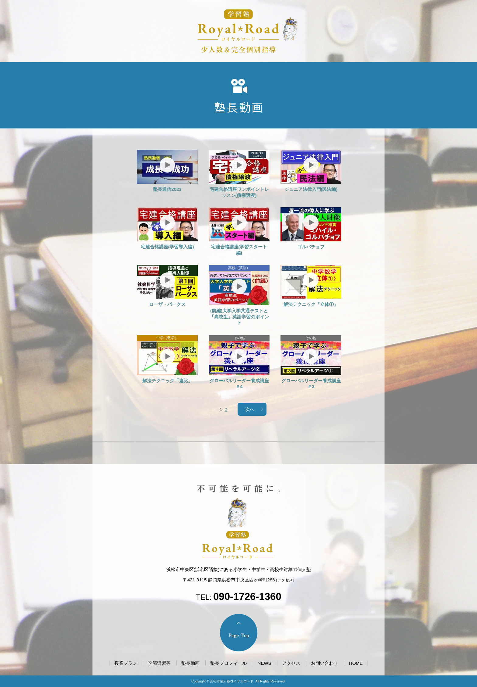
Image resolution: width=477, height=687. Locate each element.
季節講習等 (159, 663)
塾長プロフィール (228, 663)
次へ (249, 409)
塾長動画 (190, 663)
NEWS (264, 663)
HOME (356, 663)
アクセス (285, 580)
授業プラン (125, 663)
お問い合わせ (324, 663)
